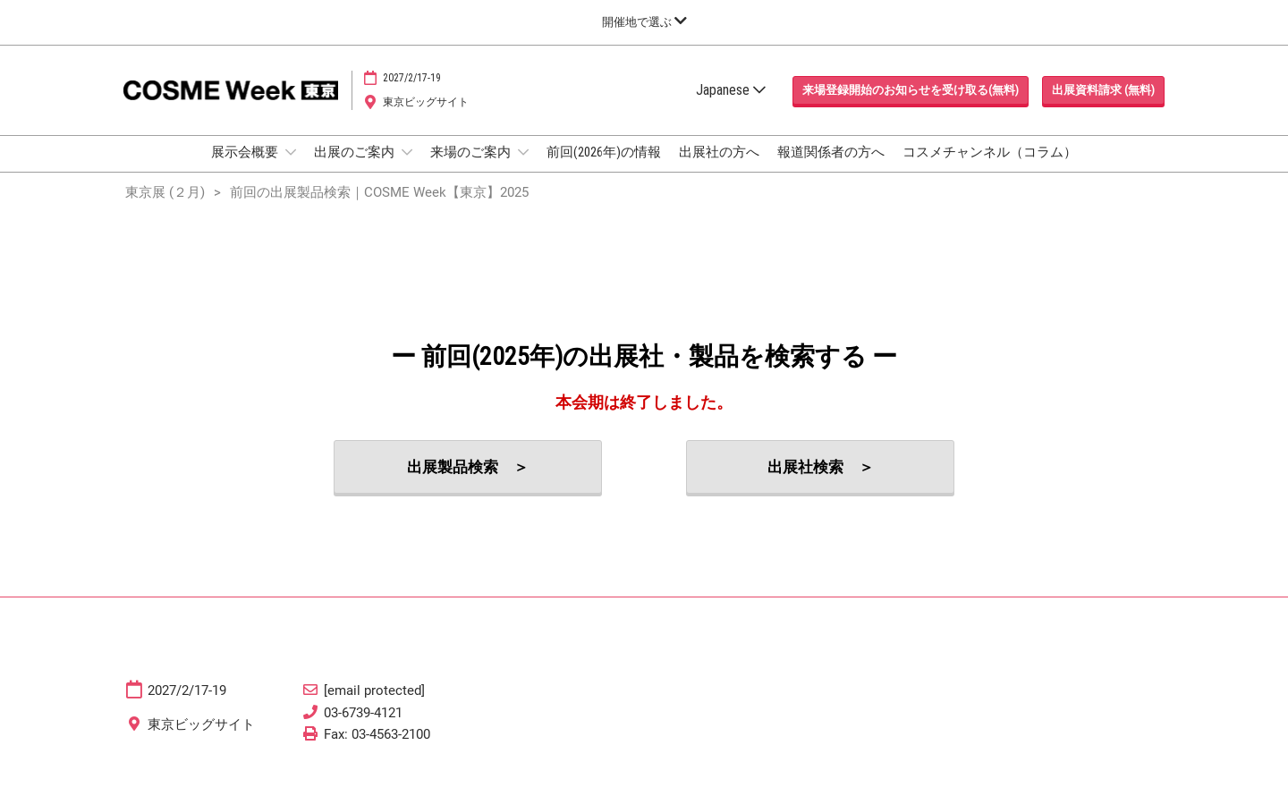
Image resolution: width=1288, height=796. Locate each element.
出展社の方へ (719, 169)
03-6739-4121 (363, 729)
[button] (910, 107)
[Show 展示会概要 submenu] (290, 169)
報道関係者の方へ (831, 169)
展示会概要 (246, 169)
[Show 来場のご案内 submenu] (523, 169)
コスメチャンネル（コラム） (989, 169)
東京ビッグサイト (426, 119)
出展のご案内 (355, 169)
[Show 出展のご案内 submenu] (407, 169)
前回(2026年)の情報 (604, 169)
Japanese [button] (731, 106)
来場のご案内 (471, 169)
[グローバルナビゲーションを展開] (644, 21)
